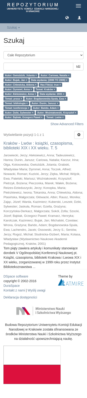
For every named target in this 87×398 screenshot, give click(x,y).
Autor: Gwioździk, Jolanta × (21, 75)
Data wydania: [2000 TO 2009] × (49, 80)
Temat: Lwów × (55, 117)
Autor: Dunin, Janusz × (45, 103)
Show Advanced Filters (67, 124)
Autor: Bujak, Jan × (16, 80)
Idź (78, 66)
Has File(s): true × (50, 84)
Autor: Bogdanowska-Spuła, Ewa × (46, 98)
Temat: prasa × (13, 98)
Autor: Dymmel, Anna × (18, 89)
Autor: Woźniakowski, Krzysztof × (56, 112)
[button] (67, 17)
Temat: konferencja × (17, 108)
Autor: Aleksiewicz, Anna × (20, 94)
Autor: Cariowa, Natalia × (55, 75)
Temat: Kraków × (45, 89)
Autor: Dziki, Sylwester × (19, 112)
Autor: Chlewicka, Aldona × (20, 84)
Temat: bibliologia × (16, 103)
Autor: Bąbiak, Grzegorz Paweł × (23, 117)
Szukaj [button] (13, 27)
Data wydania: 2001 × (52, 94)
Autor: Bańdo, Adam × (46, 108)
